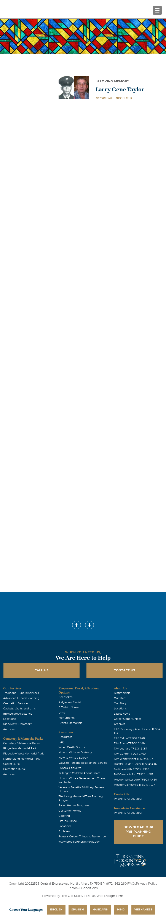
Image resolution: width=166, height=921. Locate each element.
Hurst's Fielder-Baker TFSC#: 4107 (135, 764)
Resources (65, 737)
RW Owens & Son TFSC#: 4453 (133, 774)
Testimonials (122, 693)
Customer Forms (70, 810)
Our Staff (119, 698)
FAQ (61, 742)
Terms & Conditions (83, 888)
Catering (64, 816)
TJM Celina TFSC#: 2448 (129, 738)
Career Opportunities (127, 719)
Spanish (77, 909)
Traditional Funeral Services (21, 693)
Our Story (120, 703)
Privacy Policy (146, 883)
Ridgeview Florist (70, 702)
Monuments (67, 718)
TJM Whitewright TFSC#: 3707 (133, 759)
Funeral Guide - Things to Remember (83, 836)
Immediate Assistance (17, 713)
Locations (9, 719)
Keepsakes (65, 697)
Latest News (122, 713)
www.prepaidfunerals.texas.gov (79, 841)
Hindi (121, 909)
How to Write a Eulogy (73, 757)
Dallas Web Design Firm (104, 896)
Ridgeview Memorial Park (20, 748)
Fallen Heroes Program (74, 805)
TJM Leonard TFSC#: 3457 (130, 748)
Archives (8, 729)
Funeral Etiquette (70, 768)
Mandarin (101, 909)
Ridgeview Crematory (17, 724)
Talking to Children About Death (80, 773)
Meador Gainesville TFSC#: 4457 (134, 785)
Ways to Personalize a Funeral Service (83, 763)
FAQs (132, 883)
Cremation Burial (14, 769)
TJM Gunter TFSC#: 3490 (130, 754)
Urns (62, 712)
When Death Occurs (72, 747)
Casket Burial (11, 764)
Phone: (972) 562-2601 (128, 799)
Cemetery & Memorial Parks (21, 743)
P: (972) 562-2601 (115, 883)
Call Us (42, 670)
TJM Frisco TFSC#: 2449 (129, 743)
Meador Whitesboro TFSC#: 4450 (135, 779)
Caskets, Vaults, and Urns (19, 708)
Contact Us (124, 670)
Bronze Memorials (70, 723)
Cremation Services (16, 703)
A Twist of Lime (68, 707)
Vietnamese (143, 909)
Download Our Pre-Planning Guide (138, 832)
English (56, 909)
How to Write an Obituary (75, 752)
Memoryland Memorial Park (21, 758)
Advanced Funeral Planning (21, 698)
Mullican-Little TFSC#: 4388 (131, 769)
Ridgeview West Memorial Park (23, 753)
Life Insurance (68, 821)
